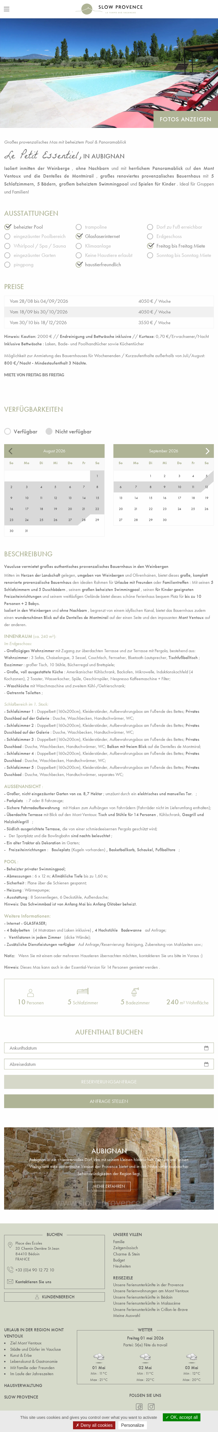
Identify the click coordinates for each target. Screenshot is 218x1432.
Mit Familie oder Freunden (32, 1368)
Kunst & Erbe (21, 1355)
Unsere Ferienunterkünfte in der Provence (148, 1285)
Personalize (132, 1425)
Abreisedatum (23, 1064)
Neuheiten (122, 1266)
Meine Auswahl (126, 1315)
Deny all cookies (94, 1425)
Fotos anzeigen (186, 119)
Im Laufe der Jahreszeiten (32, 1374)
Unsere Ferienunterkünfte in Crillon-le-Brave (150, 1309)
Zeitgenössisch (125, 1248)
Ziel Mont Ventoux (25, 1343)
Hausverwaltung (23, 1385)
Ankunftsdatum (23, 1047)
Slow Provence (21, 1397)
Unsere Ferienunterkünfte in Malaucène (146, 1303)
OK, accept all (182, 1417)
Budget (119, 1260)
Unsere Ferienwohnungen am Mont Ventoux (151, 1291)
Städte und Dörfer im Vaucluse (35, 1349)
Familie (119, 1242)
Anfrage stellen (109, 1101)
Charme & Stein (126, 1254)
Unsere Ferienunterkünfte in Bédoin (143, 1297)
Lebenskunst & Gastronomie (34, 1361)
